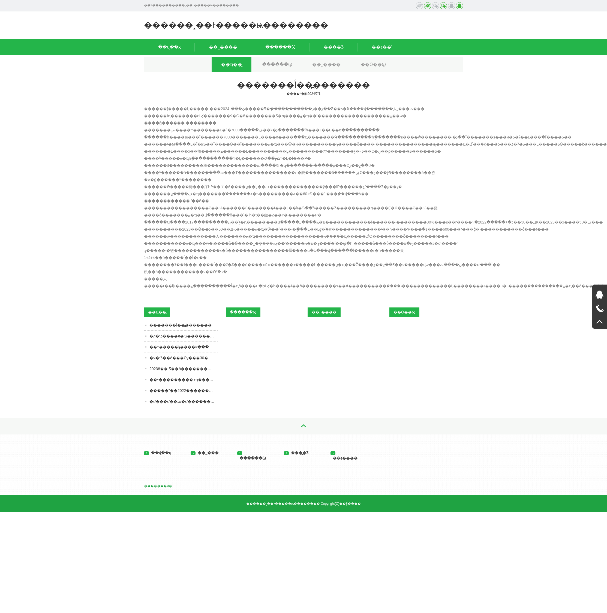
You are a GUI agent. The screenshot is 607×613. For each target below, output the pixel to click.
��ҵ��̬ (231, 64)
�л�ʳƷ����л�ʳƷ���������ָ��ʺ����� (183, 336)
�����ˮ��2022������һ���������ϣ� (183, 390)
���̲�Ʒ (334, 47)
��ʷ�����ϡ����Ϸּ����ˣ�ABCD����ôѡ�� (183, 347)
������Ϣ (280, 47)
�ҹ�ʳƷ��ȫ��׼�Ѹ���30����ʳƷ (183, 358)
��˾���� (223, 47)
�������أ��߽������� (180, 325)
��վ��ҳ (169, 47)
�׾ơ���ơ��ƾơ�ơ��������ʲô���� (183, 401)
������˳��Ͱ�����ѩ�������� (236, 24)
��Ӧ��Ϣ (373, 64)
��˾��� (205, 453)
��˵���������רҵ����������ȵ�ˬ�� (183, 380)
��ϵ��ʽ (382, 47)
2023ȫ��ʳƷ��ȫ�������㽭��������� (183, 369)
